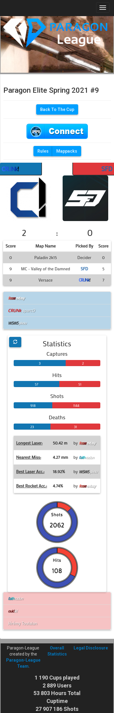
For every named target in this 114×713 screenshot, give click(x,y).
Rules (43, 151)
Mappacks (66, 151)
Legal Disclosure (91, 648)
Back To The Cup (57, 109)
